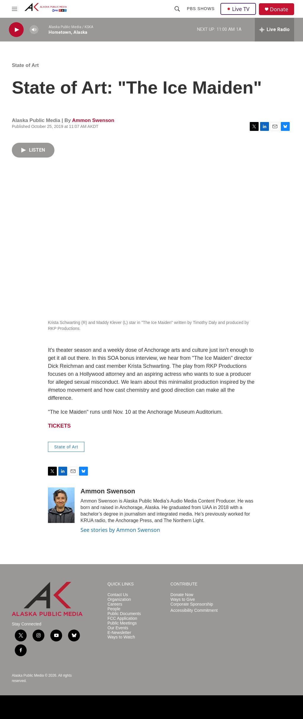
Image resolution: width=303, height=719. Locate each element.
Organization (119, 599)
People (113, 609)
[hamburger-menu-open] (14, 9)
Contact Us (117, 595)
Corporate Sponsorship (191, 604)
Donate (279, 9)
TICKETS (59, 426)
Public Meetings (122, 623)
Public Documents (124, 614)
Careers (114, 604)
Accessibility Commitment (193, 610)
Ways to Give (182, 599)
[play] (16, 29)
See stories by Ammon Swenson (120, 529)
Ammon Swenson (93, 120)
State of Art (25, 65)
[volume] (34, 29)
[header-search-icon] (177, 9)
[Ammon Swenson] (61, 505)
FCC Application (122, 618)
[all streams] (274, 29)
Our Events (117, 628)
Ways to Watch (121, 637)
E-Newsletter (119, 632)
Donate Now (181, 595)
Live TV (238, 8)
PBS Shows (201, 8)
